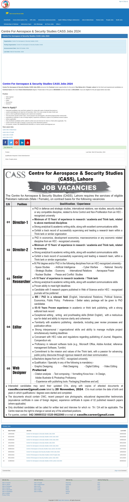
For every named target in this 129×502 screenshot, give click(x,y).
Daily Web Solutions (63, 500)
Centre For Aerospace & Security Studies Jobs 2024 (40, 442)
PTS (99, 488)
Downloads (7, 20)
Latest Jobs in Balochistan (9, 129)
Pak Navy (68, 484)
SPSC (67, 493)
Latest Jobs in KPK (8, 137)
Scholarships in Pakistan (11, 24)
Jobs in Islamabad (7, 489)
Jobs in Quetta (6, 488)
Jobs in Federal (38, 491)
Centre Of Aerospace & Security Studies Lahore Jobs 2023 (42, 457)
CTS (99, 486)
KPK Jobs (33, 20)
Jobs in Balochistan (88, 20)
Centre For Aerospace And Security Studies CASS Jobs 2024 (43, 451)
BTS (99, 484)
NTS (99, 482)
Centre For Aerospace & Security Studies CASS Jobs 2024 (42, 445)
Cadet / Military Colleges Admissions (68, 20)
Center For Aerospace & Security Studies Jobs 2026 (40, 433)
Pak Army (68, 482)
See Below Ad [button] (8, 147)
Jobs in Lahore (6, 484)
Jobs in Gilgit (37, 489)
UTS (99, 489)
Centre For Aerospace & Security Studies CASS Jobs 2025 (42, 436)
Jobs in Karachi (6, 482)
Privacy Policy (6, 495)
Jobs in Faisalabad (7, 491)
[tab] (64, 147)
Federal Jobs (100, 20)
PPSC (67, 489)
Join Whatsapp (38, 24)
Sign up (126, 1)
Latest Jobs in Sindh (8, 134)
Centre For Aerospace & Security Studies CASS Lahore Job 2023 (44, 461)
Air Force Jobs (49, 24)
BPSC (67, 488)
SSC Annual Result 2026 (14, 13)
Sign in (121, 1)
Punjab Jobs (109, 20)
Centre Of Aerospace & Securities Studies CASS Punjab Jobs (43, 455)
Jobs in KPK (37, 486)
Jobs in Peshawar (7, 486)
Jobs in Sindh (37, 488)
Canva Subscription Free (20, 20)
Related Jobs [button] (6, 426)
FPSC (67, 486)
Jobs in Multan (6, 493)
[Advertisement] (53, 67)
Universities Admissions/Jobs (47, 20)
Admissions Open (26, 24)
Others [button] (58, 24)
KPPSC (68, 491)
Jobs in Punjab (38, 482)
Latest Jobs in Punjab (8, 132)
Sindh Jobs (119, 20)
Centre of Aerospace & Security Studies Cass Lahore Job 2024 (43, 448)
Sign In (117, 470)
